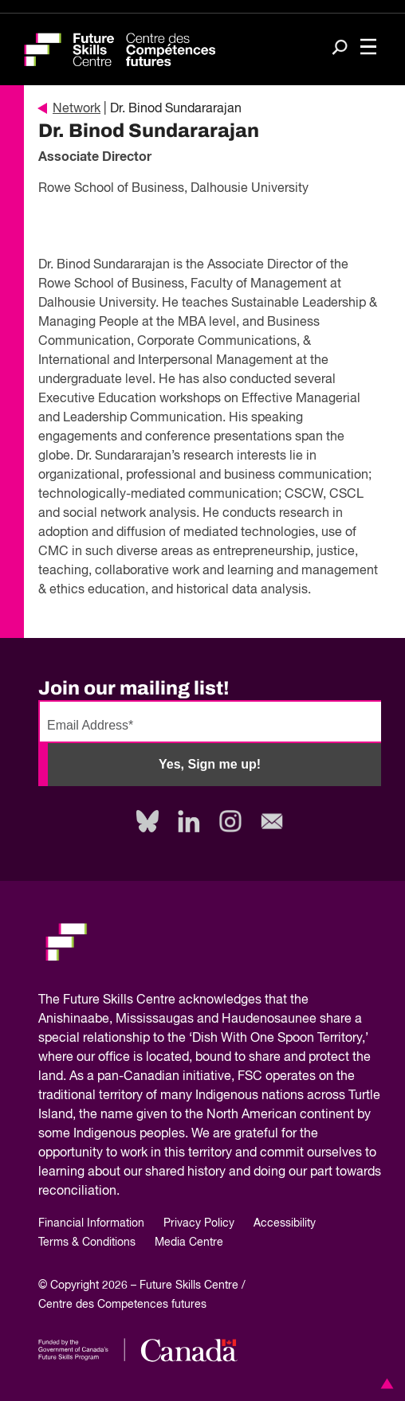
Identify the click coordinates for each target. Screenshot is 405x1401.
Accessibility (285, 1223)
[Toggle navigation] (368, 48)
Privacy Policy (198, 1223)
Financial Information (91, 1223)
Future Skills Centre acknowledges (162, 1000)
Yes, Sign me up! (210, 764)
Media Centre (189, 1242)
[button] (384, 1383)
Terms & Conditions (87, 1242)
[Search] (339, 48)
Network (69, 109)
